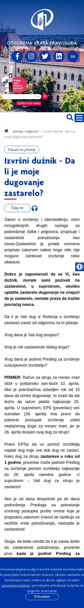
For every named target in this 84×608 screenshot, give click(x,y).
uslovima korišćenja (15, 585)
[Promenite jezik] (72, 56)
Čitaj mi (17, 208)
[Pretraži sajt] (70, 116)
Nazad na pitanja (22, 149)
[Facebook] (17, 56)
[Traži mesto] (45, 96)
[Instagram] (31, 56)
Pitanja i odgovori (26, 131)
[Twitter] (45, 56)
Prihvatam (42, 597)
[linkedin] (59, 56)
